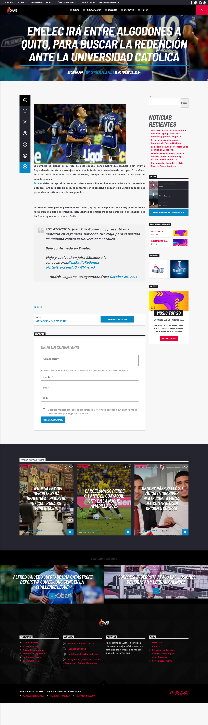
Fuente (38, 328)
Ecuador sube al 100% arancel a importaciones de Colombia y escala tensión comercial (167, 178)
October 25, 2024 (123, 298)
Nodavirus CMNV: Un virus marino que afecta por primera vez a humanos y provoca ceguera (168, 155)
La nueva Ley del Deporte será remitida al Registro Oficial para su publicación (46, 520)
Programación (93, 9)
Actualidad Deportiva (34, 675)
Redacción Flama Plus (99, 83)
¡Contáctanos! (87, 2)
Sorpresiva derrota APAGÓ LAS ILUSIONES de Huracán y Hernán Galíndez (156, 601)
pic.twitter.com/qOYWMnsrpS (70, 289)
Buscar (152, 118)
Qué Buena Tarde (32, 679)
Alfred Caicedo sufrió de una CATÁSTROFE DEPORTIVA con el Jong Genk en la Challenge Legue (52, 604)
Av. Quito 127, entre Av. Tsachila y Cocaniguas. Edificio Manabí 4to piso (82, 685)
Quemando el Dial (159, 262)
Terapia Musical (31, 682)
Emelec (38, 205)
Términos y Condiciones (33, 717)
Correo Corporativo (108, 2)
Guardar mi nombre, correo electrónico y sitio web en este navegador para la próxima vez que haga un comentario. (92, 432)
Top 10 (144, 9)
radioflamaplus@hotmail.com (83, 676)
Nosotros (8, 2)
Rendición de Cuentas (40, 2)
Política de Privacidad (60, 717)
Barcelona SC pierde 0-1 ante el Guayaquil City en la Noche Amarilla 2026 (104, 520)
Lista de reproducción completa (168, 234)
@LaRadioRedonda (83, 284)
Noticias (112, 9)
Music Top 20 (157, 253)
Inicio (76, 9)
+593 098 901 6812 (77, 670)
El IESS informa (30, 668)
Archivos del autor (117, 341)
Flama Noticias (30, 664)
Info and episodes (169, 360)
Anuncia (22, 2)
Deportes (129, 9)
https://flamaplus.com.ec (81, 665)
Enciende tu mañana (33, 672)
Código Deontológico (65, 2)
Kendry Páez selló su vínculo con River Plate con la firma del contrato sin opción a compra (162, 520)
